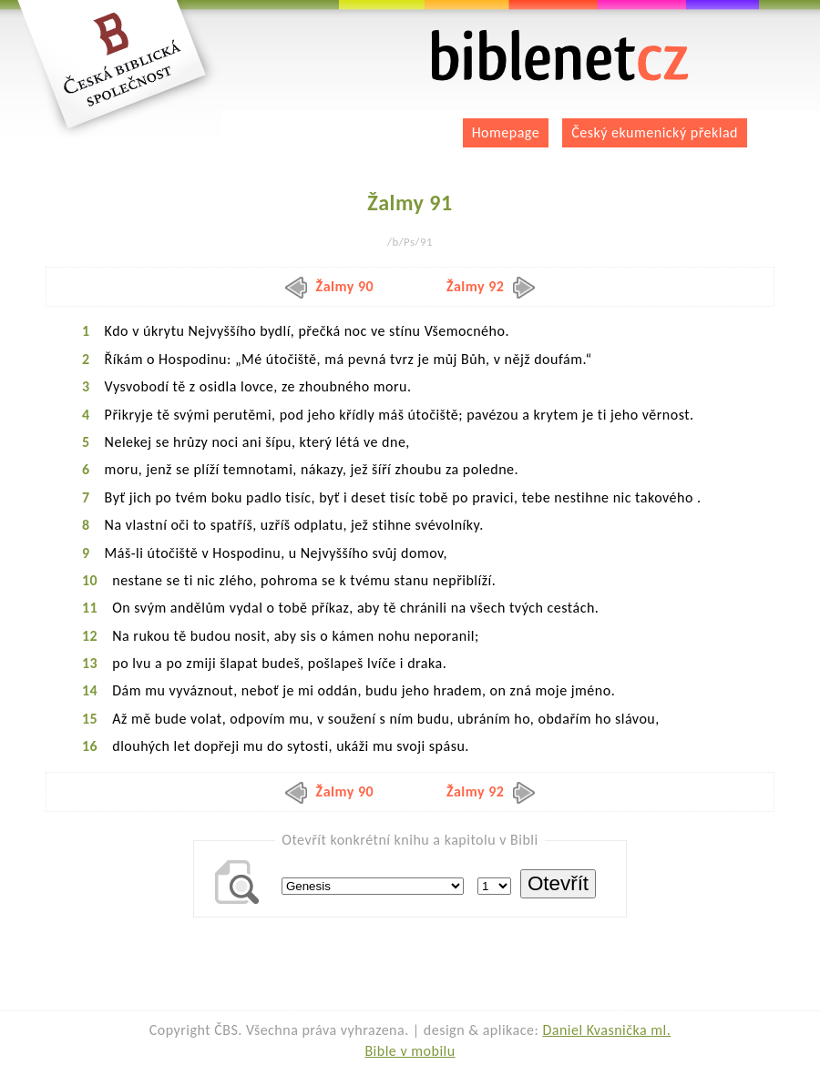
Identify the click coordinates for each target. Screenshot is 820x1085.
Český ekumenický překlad (654, 132)
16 (89, 746)
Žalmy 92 (491, 286)
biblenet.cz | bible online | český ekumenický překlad (560, 56)
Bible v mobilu (409, 1051)
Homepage (506, 132)
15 (89, 718)
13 (89, 663)
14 (89, 690)
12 (89, 635)
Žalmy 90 (329, 286)
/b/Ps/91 (410, 241)
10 (89, 580)
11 (89, 607)
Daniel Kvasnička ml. (606, 1030)
